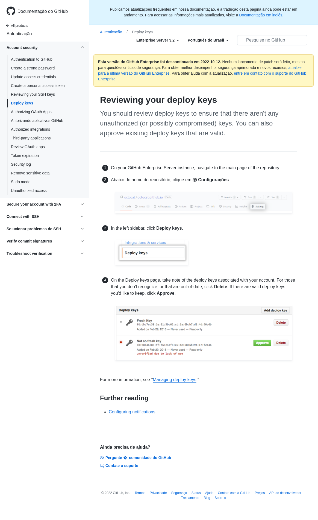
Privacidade (158, 493)
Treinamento (190, 498)
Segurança (179, 493)
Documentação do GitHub (42, 11)
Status (196, 493)
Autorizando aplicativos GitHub (37, 120)
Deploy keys (22, 103)
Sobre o (220, 498)
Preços (260, 493)
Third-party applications (31, 138)
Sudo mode (21, 182)
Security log (21, 164)
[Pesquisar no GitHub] (272, 40)
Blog (207, 498)
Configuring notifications (132, 412)
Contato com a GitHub (234, 493)
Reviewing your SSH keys (33, 94)
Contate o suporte (119, 465)
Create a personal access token (38, 85)
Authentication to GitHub (31, 59)
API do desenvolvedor (285, 493)
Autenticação (19, 33)
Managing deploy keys (174, 379)
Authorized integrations (30, 129)
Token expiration (25, 155)
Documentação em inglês (260, 15)
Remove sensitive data (30, 173)
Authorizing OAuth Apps (31, 112)
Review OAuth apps (28, 147)
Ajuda (209, 493)
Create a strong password (33, 68)
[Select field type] (157, 40)
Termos (140, 493)
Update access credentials (33, 77)
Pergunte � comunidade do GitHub (135, 457)
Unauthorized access (29, 190)
